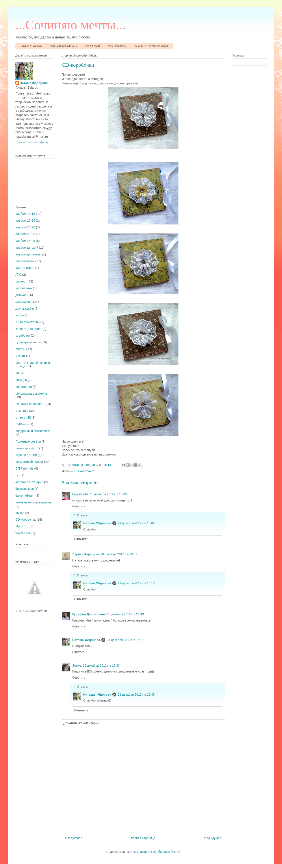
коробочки (22, 335)
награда (21, 380)
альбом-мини (24, 261)
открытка (21, 410)
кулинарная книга (28, 342)
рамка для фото (26, 448)
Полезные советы (28, 441)
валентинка (23, 288)
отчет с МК (23, 417)
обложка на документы (31, 393)
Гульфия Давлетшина (89, 614)
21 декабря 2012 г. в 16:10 (136, 583)
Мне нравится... (117, 45)
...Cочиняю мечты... (70, 25)
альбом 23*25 (25, 234)
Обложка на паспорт (30, 404)
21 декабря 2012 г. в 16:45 (136, 694)
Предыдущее (211, 838)
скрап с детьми (26, 455)
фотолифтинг (25, 495)
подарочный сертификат (32, 431)
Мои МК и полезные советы (152, 45)
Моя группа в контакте (63, 45)
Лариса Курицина (85, 554)
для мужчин (23, 301)
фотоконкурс (24, 488)
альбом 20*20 (25, 227)
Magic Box (22, 526)
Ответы (82, 515)
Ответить (78, 506)
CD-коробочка (84, 471)
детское (21, 295)
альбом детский (26, 247)
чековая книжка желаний (33, 502)
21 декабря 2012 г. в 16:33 (101, 665)
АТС (18, 274)
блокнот (21, 281)
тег (17, 475)
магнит (20, 356)
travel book (22, 533)
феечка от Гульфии (29, 482)
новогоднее (23, 386)
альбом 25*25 (25, 240)
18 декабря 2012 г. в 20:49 (118, 554)
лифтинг (21, 349)
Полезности (92, 45)
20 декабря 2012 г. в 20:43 (125, 614)
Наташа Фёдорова (85, 465)
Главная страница (30, 45)
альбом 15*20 (25, 220)
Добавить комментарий (81, 723)
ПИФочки (22, 424)
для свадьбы (24, 308)
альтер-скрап (24, 268)
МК (17, 373)
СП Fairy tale (24, 468)
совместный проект (29, 461)
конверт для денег (28, 329)
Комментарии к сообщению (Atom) (155, 851)
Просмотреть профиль (31, 142)
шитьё (19, 513)
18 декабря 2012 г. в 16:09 (108, 494)
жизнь (19, 315)
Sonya (77, 665)
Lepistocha (80, 494)
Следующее (73, 838)
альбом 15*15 (25, 213)
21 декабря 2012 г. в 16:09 (136, 523)
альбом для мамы (28, 254)
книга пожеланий (27, 322)
